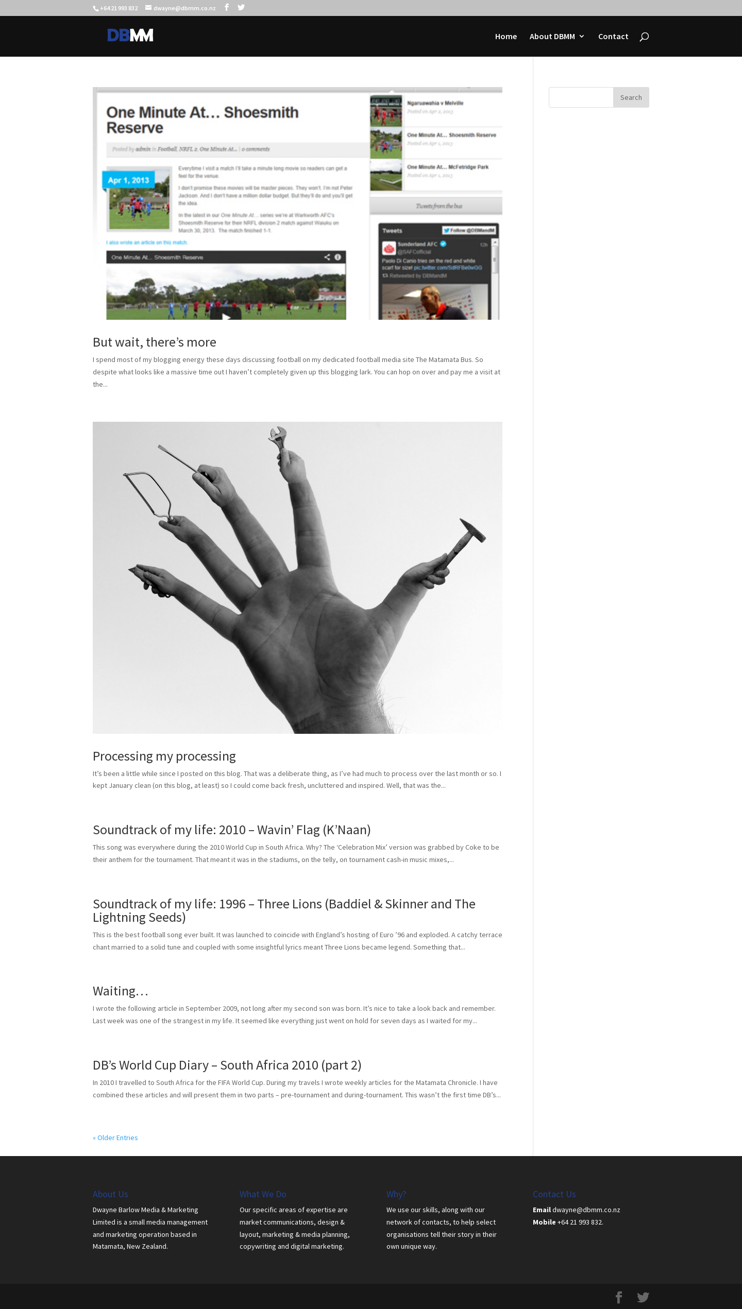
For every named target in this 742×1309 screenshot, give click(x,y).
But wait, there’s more (154, 341)
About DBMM (552, 36)
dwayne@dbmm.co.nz (586, 1209)
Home (506, 36)
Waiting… (120, 990)
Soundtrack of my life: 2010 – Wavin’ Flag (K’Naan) (232, 829)
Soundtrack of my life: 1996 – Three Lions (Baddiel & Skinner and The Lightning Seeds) (284, 910)
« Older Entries (115, 1137)
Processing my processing (164, 755)
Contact (613, 36)
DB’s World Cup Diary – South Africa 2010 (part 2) (227, 1064)
